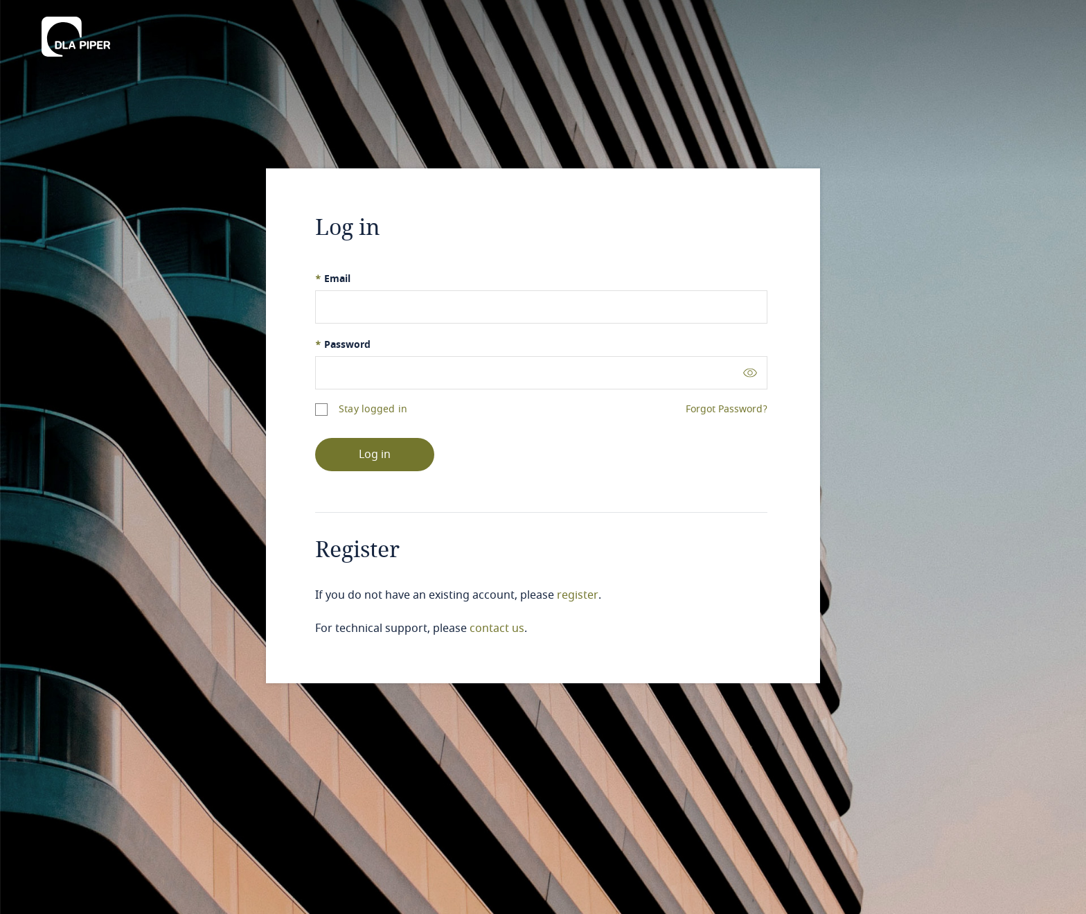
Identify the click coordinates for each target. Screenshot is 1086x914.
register (577, 595)
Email (332, 279)
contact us (497, 628)
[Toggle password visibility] (750, 372)
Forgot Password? (726, 409)
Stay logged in (373, 409)
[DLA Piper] (76, 32)
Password (343, 344)
